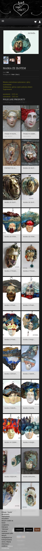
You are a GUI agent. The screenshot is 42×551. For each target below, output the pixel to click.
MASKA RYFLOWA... (29, 477)
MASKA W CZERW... (11, 442)
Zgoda (37, 529)
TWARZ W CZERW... (29, 134)
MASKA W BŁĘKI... (29, 442)
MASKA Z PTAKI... (11, 305)
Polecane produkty (14, 99)
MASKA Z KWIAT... (11, 374)
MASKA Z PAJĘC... (29, 339)
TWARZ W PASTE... (11, 134)
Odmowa (29, 529)
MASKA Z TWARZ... (11, 271)
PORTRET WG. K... (11, 168)
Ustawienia (19, 529)
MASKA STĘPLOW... (11, 477)
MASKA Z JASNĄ (28, 408)
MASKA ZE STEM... (11, 237)
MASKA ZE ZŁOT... (29, 168)
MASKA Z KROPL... (29, 374)
